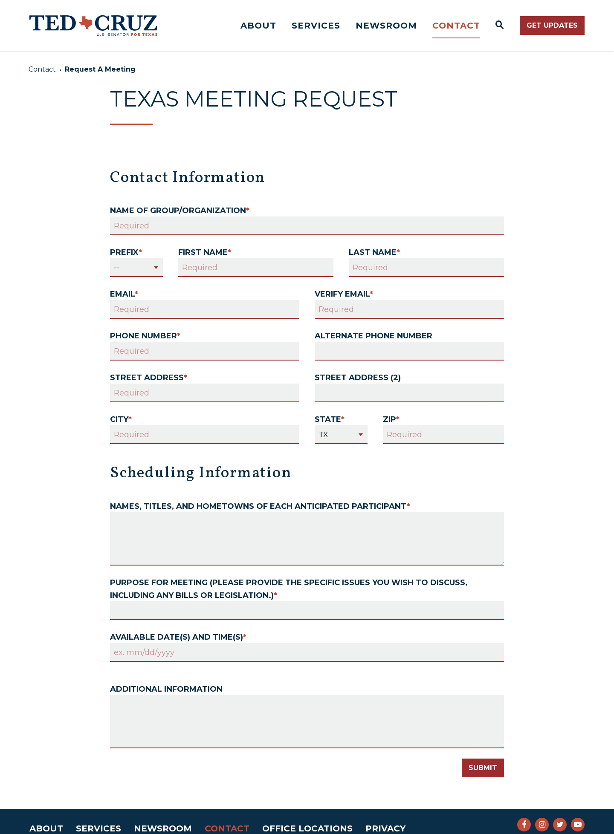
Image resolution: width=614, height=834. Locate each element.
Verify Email (344, 294)
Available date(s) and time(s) (178, 637)
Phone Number (145, 336)
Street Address (148, 377)
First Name (204, 252)
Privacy (385, 828)
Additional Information (166, 689)
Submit (483, 768)
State (330, 419)
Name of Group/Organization (179, 210)
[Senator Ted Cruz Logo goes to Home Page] (93, 25)
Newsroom (386, 25)
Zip (391, 419)
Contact (456, 25)
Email (124, 294)
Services (316, 25)
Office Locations (307, 828)
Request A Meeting (100, 69)
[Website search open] (500, 25)
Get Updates (552, 25)
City (121, 419)
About (258, 25)
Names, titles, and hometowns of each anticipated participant (260, 506)
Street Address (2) (358, 377)
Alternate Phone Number (373, 336)
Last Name (374, 252)
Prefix (126, 252)
